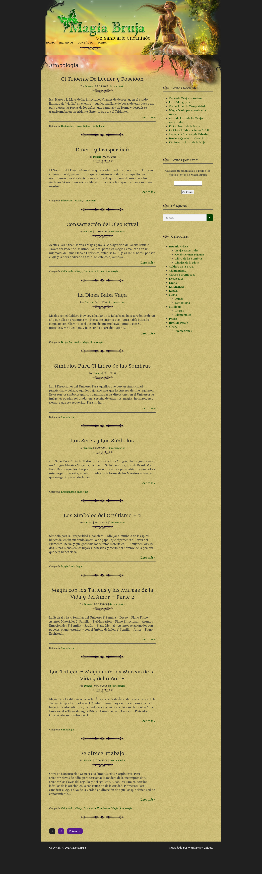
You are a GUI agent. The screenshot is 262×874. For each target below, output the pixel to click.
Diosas (78, 126)
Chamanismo (177, 270)
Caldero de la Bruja (71, 271)
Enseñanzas (67, 491)
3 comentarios (117, 604)
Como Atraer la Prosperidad (187, 106)
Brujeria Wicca (178, 246)
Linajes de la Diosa (187, 262)
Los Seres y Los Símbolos (102, 441)
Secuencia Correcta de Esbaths (188, 134)
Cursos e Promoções (182, 274)
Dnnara (89, 86)
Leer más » (148, 117)
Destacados (67, 126)
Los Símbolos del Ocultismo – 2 (102, 515)
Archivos (66, 42)
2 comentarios (117, 231)
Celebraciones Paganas (189, 254)
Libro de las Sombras (188, 258)
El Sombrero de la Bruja (184, 126)
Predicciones (183, 330)
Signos (173, 326)
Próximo (75, 831)
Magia (85, 342)
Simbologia (98, 126)
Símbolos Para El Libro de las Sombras (102, 366)
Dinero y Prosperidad (102, 150)
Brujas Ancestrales (71, 342)
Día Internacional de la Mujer (188, 142)
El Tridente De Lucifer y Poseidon (102, 79)
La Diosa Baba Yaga (102, 295)
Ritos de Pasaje (178, 322)
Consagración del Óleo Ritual (102, 224)
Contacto (85, 42)
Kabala (87, 126)
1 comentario (117, 86)
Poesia (173, 318)
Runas (100, 271)
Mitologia (175, 306)
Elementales (183, 314)
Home (50, 42)
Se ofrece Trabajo (102, 753)
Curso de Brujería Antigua (185, 98)
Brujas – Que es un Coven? (186, 138)
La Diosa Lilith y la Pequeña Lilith (190, 130)
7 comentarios (117, 522)
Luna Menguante (180, 102)
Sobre (102, 42)
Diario (173, 282)
